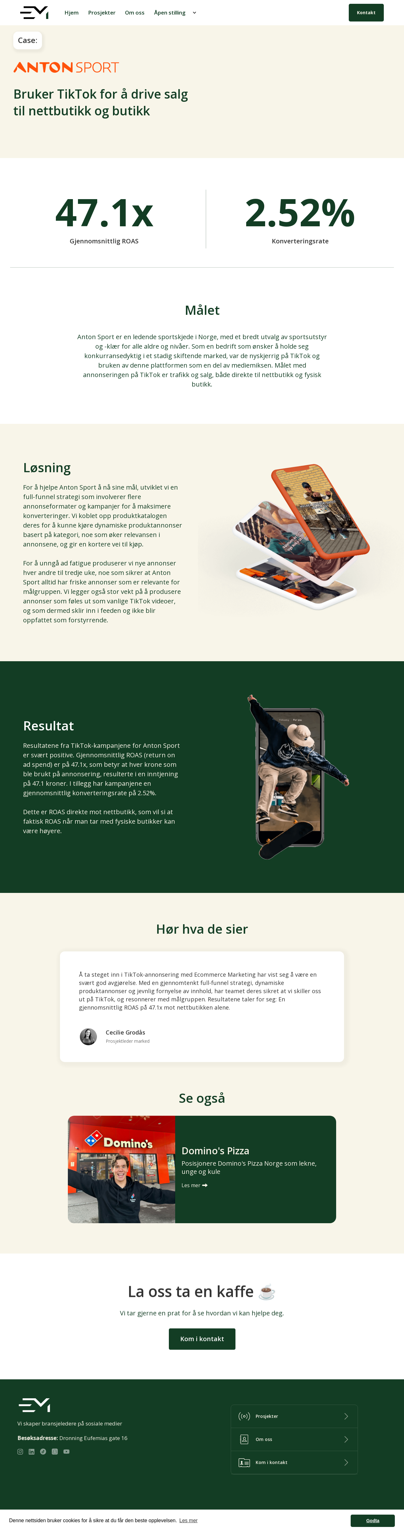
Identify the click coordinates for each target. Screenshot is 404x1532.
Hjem (71, 12)
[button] (176, 12)
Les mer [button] (188, 1520)
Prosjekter (102, 12)
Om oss (135, 12)
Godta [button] (372, 1520)
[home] (34, 12)
